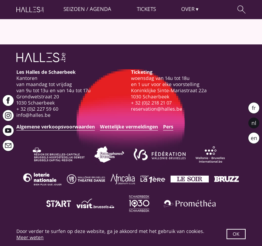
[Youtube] (8, 130)
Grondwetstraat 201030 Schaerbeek (37, 99)
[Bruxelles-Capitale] (59, 154)
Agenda (100, 9)
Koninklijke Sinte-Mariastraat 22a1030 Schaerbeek (169, 93)
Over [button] (187, 9)
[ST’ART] (58, 203)
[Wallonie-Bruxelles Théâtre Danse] (86, 179)
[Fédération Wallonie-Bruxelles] (160, 154)
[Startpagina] (30, 9)
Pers (168, 126)
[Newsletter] (8, 145)
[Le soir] (190, 179)
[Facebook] (8, 100)
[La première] (153, 179)
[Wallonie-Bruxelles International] (210, 154)
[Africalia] (123, 179)
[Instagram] (8, 115)
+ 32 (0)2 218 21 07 (151, 102)
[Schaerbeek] (139, 203)
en (254, 138)
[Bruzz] (226, 179)
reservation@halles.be (156, 109)
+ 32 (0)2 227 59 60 (37, 109)
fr (254, 108)
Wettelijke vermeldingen (129, 126)
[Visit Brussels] (95, 203)
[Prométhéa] (190, 204)
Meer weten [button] (30, 237)
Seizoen (74, 9)
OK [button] (236, 234)
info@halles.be (33, 115)
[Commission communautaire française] (109, 154)
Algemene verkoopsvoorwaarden (55, 126)
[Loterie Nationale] (42, 179)
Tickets (146, 9)
